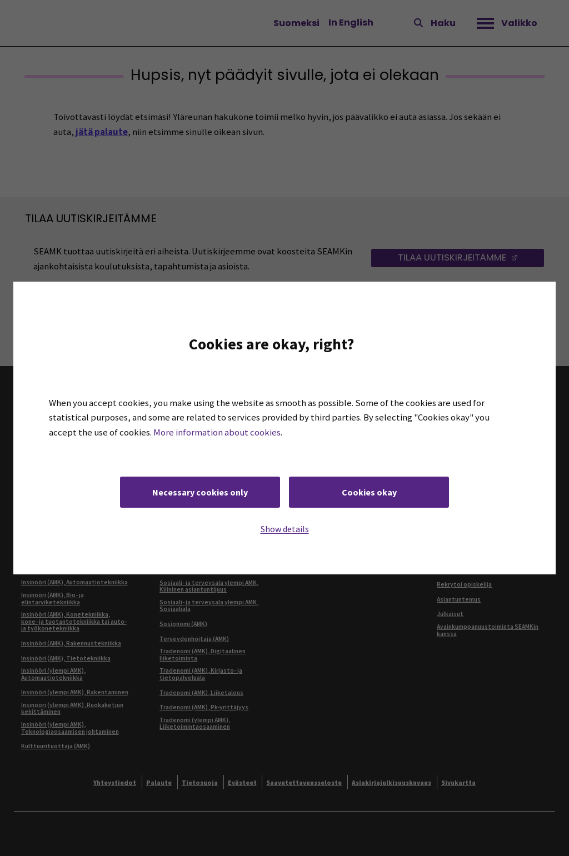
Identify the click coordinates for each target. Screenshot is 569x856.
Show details (285, 528)
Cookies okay (369, 492)
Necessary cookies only (200, 492)
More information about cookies (217, 432)
